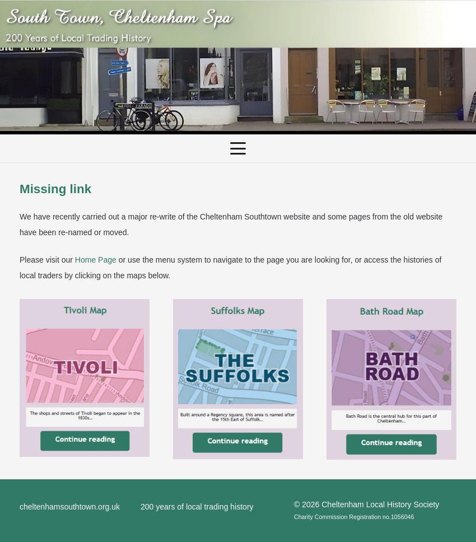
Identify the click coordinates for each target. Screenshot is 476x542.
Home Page (95, 259)
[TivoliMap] (85, 378)
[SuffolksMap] (238, 379)
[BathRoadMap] (391, 379)
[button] (238, 148)
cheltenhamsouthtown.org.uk (70, 506)
